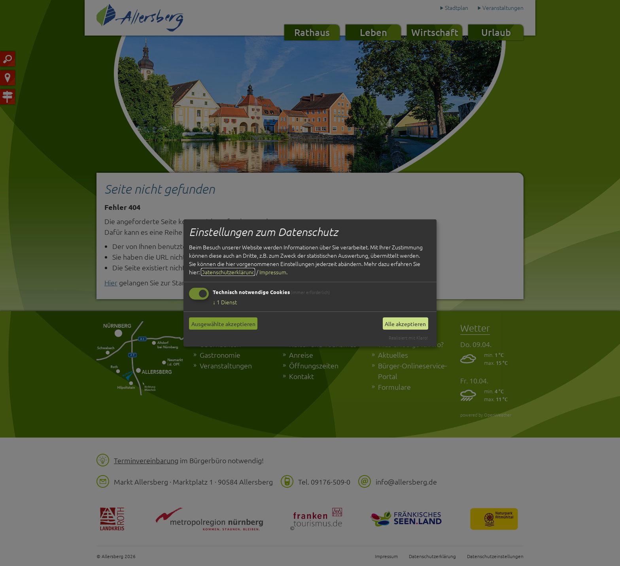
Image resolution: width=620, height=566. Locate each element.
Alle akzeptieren (405, 323)
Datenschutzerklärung (228, 272)
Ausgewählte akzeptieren (223, 323)
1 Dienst (225, 302)
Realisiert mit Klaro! (408, 337)
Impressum (272, 272)
